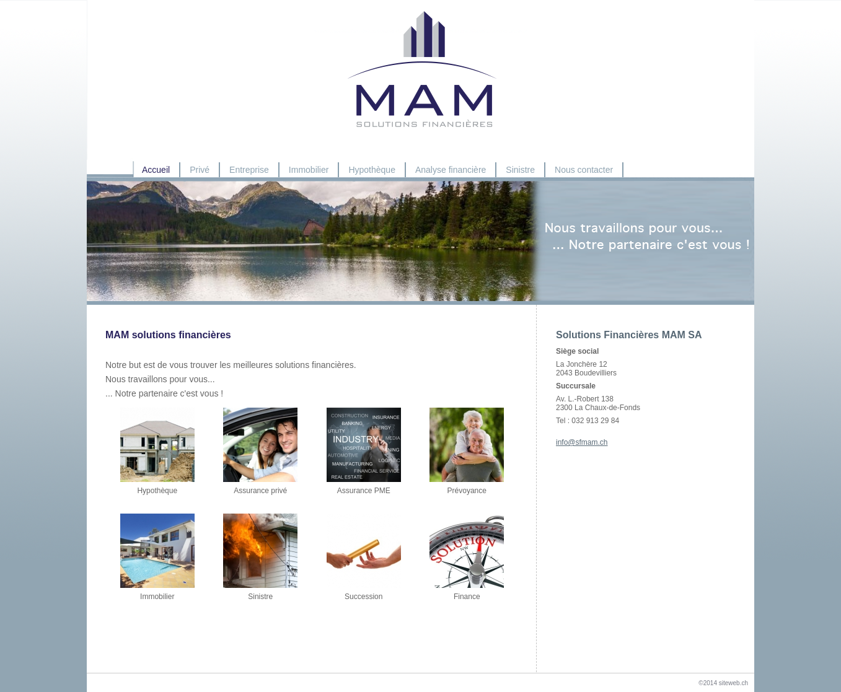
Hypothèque (371, 170)
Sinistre (520, 170)
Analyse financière (450, 170)
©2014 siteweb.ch (723, 683)
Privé (199, 170)
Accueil (156, 170)
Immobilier (309, 170)
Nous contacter (584, 170)
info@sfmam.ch (582, 442)
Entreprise (249, 170)
